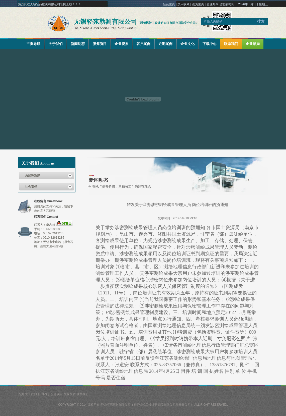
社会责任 (31, 186)
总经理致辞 (32, 175)
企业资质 (122, 44)
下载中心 (210, 44)
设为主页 (198, 4)
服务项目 (99, 44)
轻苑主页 (169, 4)
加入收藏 (183, 4)
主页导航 (33, 44)
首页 (21, 394)
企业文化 (187, 44)
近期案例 (165, 44)
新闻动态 (78, 44)
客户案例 (143, 44)
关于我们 (56, 44)
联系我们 (231, 44)
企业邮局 (213, 4)
